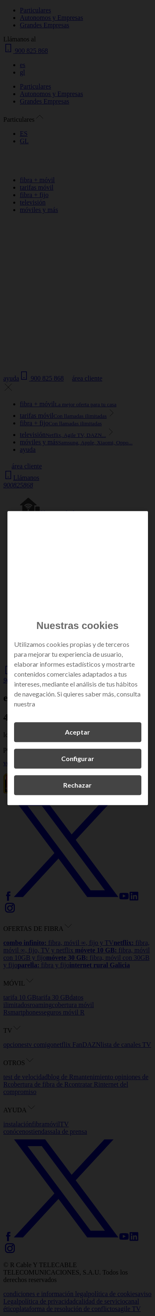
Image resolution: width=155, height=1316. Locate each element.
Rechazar (77, 785)
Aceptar (77, 732)
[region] (77, 658)
